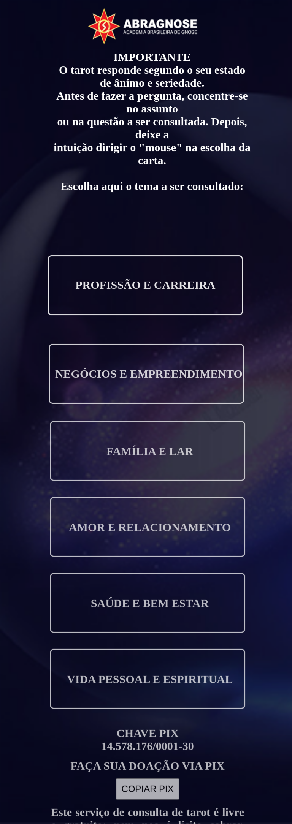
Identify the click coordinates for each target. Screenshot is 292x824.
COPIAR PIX (148, 769)
